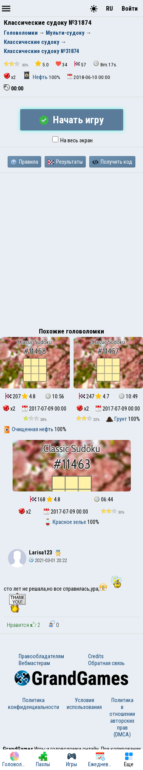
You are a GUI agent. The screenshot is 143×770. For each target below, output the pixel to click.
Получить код (112, 161)
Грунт (117, 419)
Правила (24, 161)
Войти (130, 8)
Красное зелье (65, 522)
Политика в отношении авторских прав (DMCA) (122, 717)
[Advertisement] (71, 248)
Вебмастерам (34, 663)
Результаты (65, 161)
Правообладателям (41, 656)
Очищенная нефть (29, 429)
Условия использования (84, 703)
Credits (96, 656)
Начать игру (71, 120)
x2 (10, 76)
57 (80, 64)
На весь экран (72, 140)
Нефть (36, 77)
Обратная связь (106, 663)
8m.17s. (105, 64)
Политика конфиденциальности (33, 703)
